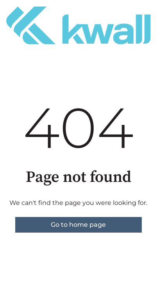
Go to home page (78, 224)
